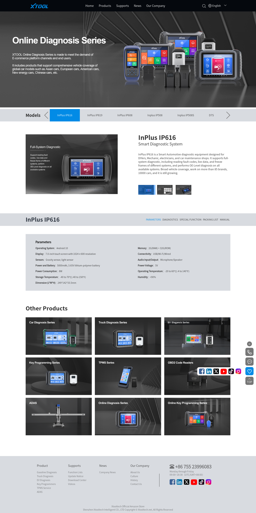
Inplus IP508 (154, 115)
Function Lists (75, 472)
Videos (71, 484)
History (134, 480)
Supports (122, 5)
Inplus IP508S (185, 115)
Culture (134, 476)
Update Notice (75, 476)
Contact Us (136, 484)
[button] (46, 115)
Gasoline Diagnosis (47, 472)
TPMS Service (44, 488)
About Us (135, 472)
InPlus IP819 (94, 115)
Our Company (155, 5)
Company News (107, 472)
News (137, 5)
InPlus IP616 (64, 115)
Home (89, 5)
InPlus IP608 (124, 115)
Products (105, 5)
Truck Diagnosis (45, 476)
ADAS (39, 492)
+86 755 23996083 (193, 466)
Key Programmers (46, 484)
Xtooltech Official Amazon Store (128, 506)
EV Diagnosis (43, 480)
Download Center (77, 480)
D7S (211, 115)
